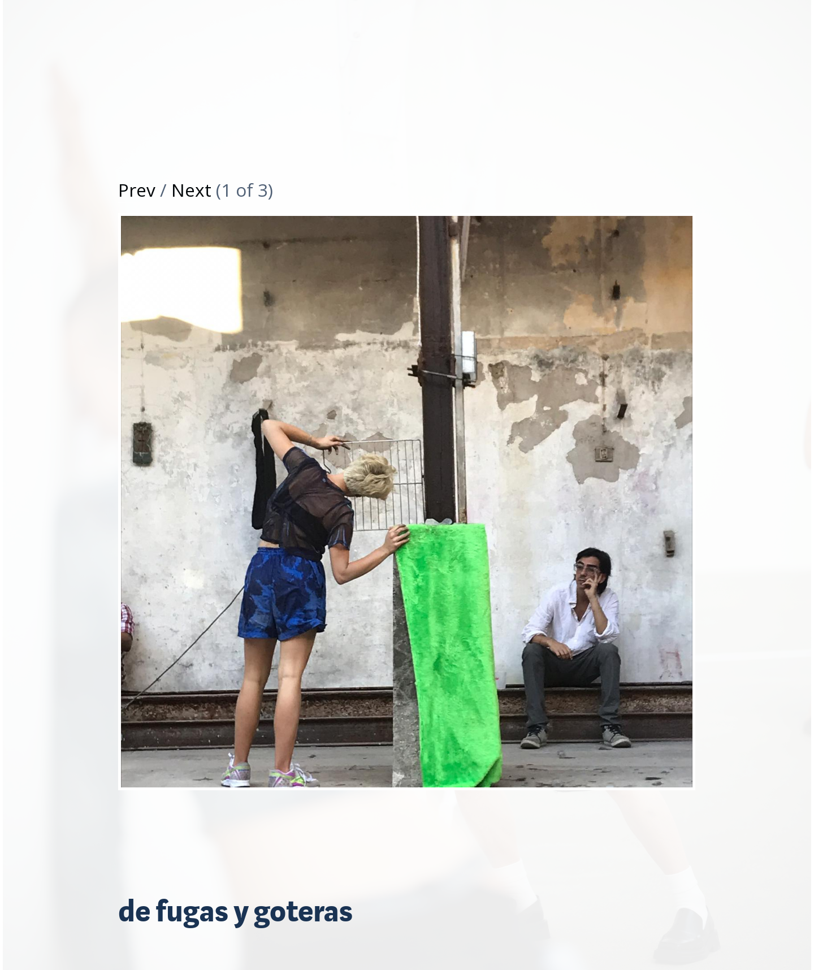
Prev (136, 189)
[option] (407, 510)
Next (191, 189)
